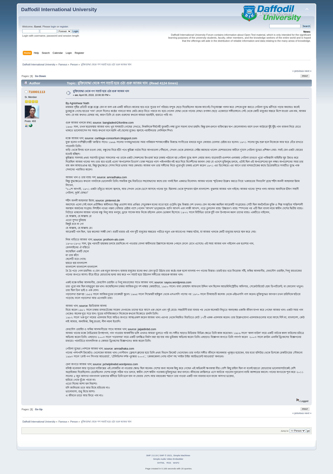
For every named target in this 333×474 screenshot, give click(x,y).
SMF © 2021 (166, 455)
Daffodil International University (59, 9)
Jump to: (285, 431)
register (64, 26)
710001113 (36, 92)
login (53, 26)
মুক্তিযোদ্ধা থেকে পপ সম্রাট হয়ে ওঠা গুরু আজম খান (101, 91)
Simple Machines (181, 455)
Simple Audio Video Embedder (168, 459)
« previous (298, 71)
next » (308, 71)
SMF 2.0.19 (152, 455)
